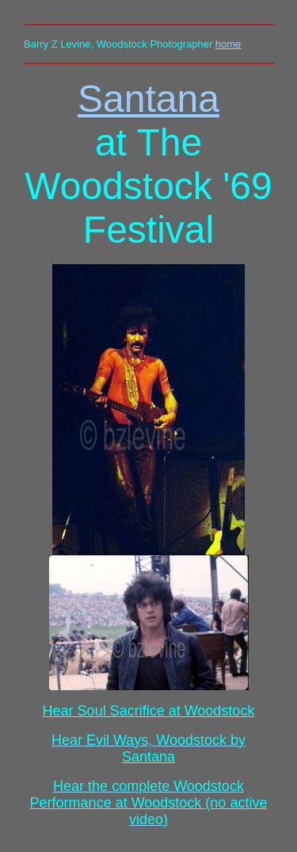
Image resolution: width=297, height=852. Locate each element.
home (228, 44)
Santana (148, 99)
